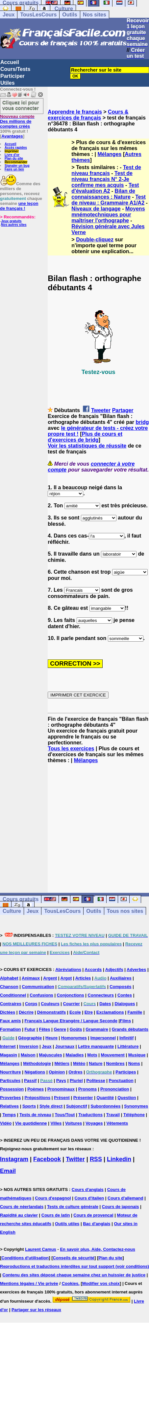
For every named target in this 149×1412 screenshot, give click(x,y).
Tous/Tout (65, 1114)
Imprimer (12, 151)
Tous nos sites (125, 911)
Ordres (75, 1072)
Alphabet (9, 978)
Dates (105, 1003)
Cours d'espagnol (53, 1198)
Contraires (10, 1003)
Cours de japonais (120, 1206)
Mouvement (113, 1054)
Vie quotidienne (31, 1123)
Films (125, 1020)
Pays (61, 1080)
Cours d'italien (89, 1198)
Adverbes (136, 969)
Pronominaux (61, 1089)
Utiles (7, 83)
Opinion (57, 1072)
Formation (10, 1029)
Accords (93, 969)
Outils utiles (67, 1223)
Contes (124, 995)
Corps (31, 1003)
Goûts (76, 1029)
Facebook (47, 1159)
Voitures (73, 1123)
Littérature (127, 1046)
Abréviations (68, 969)
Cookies (70, 1283)
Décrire (26, 1012)
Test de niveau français (106, 170)
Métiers (62, 1063)
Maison (28, 1054)
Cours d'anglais (88, 1189)
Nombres (115, 1063)
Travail (113, 1114)
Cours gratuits (20, 899)
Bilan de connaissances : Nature (103, 194)
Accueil (9, 62)
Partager (123, 410)
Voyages (94, 1123)
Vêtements (117, 1123)
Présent (62, 1097)
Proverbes (10, 1097)
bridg (142, 422)
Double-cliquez (94, 239)
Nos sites (94, 14)
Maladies (75, 1054)
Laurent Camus (40, 1249)
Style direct (50, 1106)
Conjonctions (70, 995)
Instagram (14, 1159)
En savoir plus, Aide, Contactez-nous (97, 1249)
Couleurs (50, 1003)
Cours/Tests (15, 69)
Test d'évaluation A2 (105, 188)
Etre (89, 1012)
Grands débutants (130, 1029)
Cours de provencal (93, 1215)
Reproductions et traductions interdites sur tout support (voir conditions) (74, 1266)
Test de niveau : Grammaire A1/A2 (108, 200)
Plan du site (14, 158)
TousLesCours (38, 14)
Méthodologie (37, 1063)
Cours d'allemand (125, 1198)
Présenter (83, 1097)
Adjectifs (114, 969)
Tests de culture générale (72, 1206)
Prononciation (114, 1089)
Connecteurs (101, 995)
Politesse (96, 1080)
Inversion (28, 1046)
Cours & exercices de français (88, 115)
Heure (51, 1037)
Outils (69, 14)
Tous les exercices (71, 748)
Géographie (30, 1037)
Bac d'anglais (96, 1223)
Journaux (65, 1046)
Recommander (16, 162)
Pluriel (76, 1080)
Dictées (7, 1012)
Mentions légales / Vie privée (29, 1283)
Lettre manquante (96, 1046)
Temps (9, 1114)
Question (126, 1097)
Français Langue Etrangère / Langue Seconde (70, 1020)
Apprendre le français (75, 112)
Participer (12, 76)
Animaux (31, 978)
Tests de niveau (35, 1114)
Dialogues (124, 1003)
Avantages (12, 136)
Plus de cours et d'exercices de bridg (85, 437)
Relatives (9, 1106)
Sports (29, 1106)
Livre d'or (12, 155)
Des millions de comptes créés (17, 121)
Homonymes (74, 1037)
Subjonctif (76, 1106)
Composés (120, 986)
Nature (95, 1063)
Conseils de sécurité (73, 1257)
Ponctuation (121, 1080)
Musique (137, 1054)
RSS (96, 1159)
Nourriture (10, 1072)
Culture (64, 8)
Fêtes (44, 1029)
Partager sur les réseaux (36, 1309)
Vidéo (6, 1123)
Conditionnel (13, 995)
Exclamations (110, 1012)
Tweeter (101, 410)
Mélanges (110, 154)
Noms (134, 1063)
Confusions (41, 995)
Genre (60, 1029)
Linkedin (119, 1159)
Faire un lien (14, 169)
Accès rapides (16, 147)
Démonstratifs (51, 1012)
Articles (83, 978)
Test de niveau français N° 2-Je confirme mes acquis (102, 179)
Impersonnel (103, 1037)
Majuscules (50, 1054)
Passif (30, 1080)
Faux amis (10, 1020)
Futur (29, 1029)
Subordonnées (105, 1106)
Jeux (8, 14)
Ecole (75, 1012)
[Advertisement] (98, 822)
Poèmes (35, 1089)
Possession (12, 1089)
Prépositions (37, 1097)
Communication (38, 986)
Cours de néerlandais (21, 1206)
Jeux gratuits (11, 221)
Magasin (8, 1054)
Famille (135, 1012)
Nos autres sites (13, 225)
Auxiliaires (121, 978)
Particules (10, 1080)
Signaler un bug (17, 165)
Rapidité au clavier (19, 1215)
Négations (34, 1072)
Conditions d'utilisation (25, 1257)
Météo (79, 1063)
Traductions (90, 1114)
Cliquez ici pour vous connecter (20, 105)
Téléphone (134, 1114)
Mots (92, 1054)
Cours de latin (55, 1215)
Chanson (9, 986)
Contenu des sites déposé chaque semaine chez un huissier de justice (73, 1274)
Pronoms (87, 1089)
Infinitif (126, 1037)
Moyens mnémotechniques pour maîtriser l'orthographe (108, 214)
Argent (50, 978)
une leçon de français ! (19, 206)
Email (8, 1171)
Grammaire (97, 1029)
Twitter (75, 1159)
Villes (56, 1123)
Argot (66, 978)
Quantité (105, 1097)
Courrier (71, 1003)
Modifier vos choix (101, 1283)
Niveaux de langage (95, 208)
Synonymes (136, 1106)
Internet (8, 1046)
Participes (125, 1072)
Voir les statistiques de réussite (87, 446)
